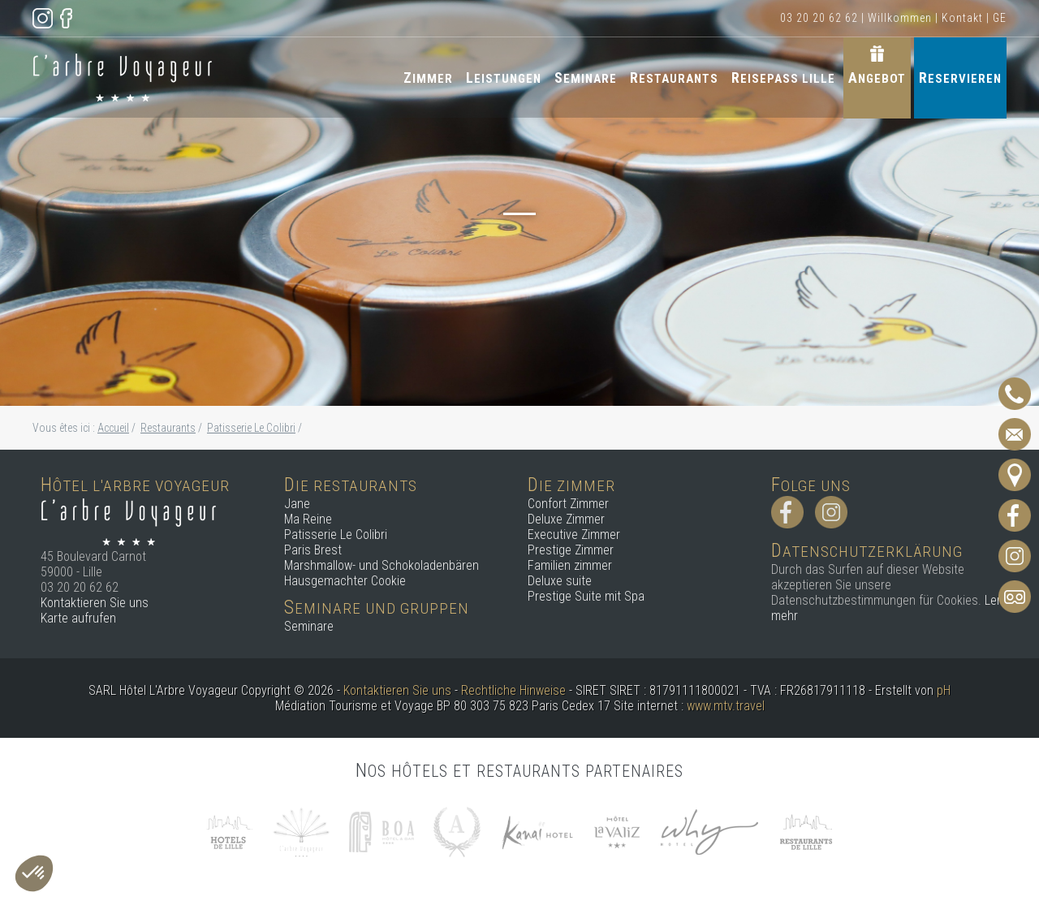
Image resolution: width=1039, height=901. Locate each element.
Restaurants (674, 77)
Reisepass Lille (783, 77)
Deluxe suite (560, 580)
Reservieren (960, 77)
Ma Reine (308, 519)
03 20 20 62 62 (819, 17)
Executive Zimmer (574, 534)
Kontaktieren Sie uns (95, 602)
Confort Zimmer (568, 503)
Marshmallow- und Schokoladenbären (381, 565)
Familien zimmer (570, 565)
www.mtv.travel (726, 705)
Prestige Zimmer (571, 550)
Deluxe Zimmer (566, 519)
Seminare (585, 77)
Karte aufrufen (78, 618)
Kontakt (962, 17)
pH (944, 690)
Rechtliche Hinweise (513, 690)
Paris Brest (313, 550)
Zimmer (428, 77)
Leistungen (503, 77)
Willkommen (900, 17)
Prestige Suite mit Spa (586, 596)
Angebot (877, 77)
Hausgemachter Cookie (345, 580)
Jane (297, 503)
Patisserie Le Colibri (335, 534)
